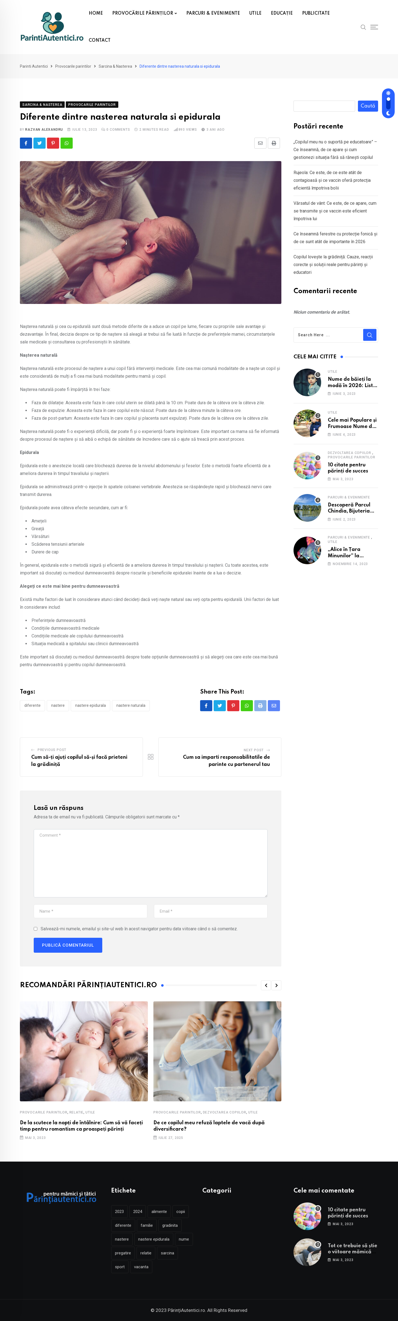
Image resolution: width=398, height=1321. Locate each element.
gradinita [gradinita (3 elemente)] (170, 1225)
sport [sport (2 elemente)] (120, 1266)
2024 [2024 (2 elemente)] (137, 1211)
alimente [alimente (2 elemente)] (159, 1211)
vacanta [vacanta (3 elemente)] (141, 1266)
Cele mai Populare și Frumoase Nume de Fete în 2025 (352, 426)
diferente (32, 705)
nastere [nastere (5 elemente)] (122, 1239)
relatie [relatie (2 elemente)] (145, 1253)
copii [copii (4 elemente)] (180, 1211)
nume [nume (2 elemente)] (184, 1239)
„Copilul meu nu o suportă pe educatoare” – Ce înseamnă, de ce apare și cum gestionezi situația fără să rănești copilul (335, 149)
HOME (96, 13)
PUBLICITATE (316, 13)
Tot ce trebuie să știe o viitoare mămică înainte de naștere (352, 1252)
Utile (90, 1112)
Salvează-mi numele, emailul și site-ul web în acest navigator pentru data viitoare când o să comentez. (139, 928)
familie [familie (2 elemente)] (147, 1225)
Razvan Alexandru (44, 130)
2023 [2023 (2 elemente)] (119, 1211)
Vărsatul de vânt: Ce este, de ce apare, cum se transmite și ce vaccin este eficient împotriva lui (335, 211)
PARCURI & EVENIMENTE (213, 13)
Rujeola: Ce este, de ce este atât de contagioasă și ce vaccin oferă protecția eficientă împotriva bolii (332, 180)
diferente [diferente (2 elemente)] (123, 1225)
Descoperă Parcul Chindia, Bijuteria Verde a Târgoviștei (352, 511)
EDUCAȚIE (282, 13)
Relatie (76, 1112)
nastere (58, 705)
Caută (368, 106)
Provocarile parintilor (43, 1112)
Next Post (254, 750)
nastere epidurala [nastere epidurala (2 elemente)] (153, 1239)
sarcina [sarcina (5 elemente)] (167, 1253)
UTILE (255, 13)
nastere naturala (130, 705)
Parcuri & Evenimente (349, 497)
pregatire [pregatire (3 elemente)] (123, 1253)
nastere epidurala (90, 705)
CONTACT (100, 40)
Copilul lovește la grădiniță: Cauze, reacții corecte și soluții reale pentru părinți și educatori (333, 264)
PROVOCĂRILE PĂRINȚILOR (142, 13)
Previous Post (52, 750)
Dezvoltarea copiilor (224, 1112)
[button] (266, 985)
